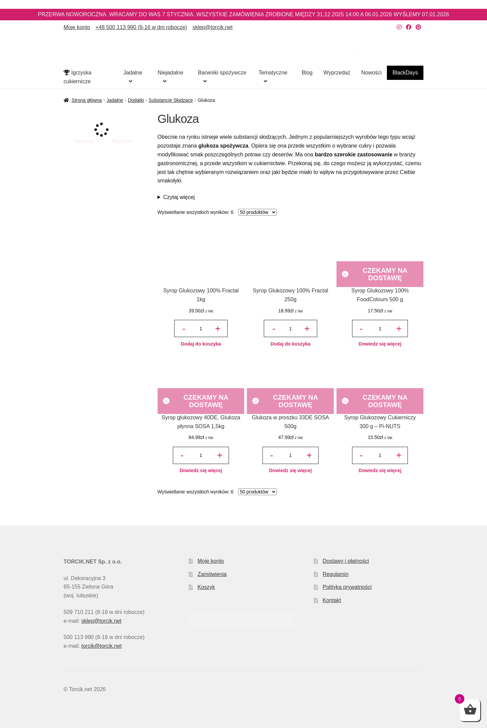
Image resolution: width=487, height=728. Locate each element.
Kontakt (332, 600)
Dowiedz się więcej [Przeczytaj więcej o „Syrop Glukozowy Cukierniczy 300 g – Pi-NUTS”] (380, 470)
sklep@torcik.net (212, 27)
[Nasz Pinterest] (418, 27)
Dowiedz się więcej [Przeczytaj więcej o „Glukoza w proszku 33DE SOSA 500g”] (290, 470)
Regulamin (335, 574)
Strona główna (87, 100)
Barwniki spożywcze (222, 72)
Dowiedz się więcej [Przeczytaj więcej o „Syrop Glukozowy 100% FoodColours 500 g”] (380, 344)
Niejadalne (170, 72)
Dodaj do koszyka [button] (201, 344)
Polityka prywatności (347, 587)
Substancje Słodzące (171, 100)
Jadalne (132, 72)
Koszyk (206, 587)
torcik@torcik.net (101, 646)
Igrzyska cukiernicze (77, 77)
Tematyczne (272, 72)
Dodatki (136, 100)
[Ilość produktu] (200, 328)
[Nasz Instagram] (399, 27)
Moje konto (77, 27)
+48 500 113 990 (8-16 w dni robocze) (141, 27)
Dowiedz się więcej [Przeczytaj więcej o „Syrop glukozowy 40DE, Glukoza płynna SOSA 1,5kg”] (201, 470)
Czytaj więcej (179, 197)
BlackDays (405, 72)
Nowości (371, 72)
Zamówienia (212, 574)
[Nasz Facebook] (408, 27)
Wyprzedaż (336, 72)
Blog (307, 72)
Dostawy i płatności (346, 561)
